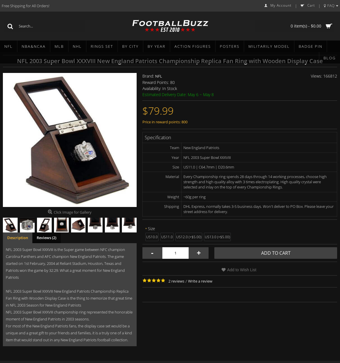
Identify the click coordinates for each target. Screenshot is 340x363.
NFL (158, 76)
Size (151, 228)
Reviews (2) (46, 237)
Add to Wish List (241, 269)
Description (17, 237)
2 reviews (176, 281)
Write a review (200, 281)
